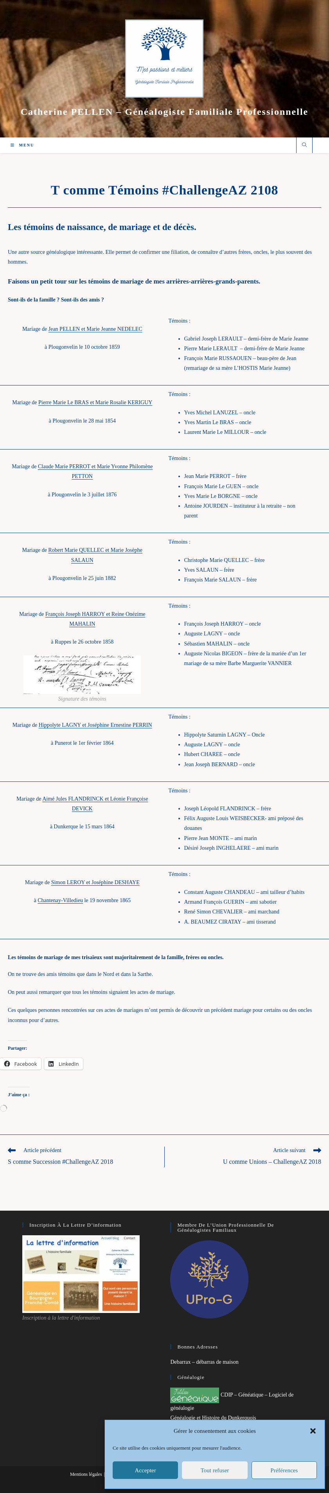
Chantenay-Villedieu (60, 900)
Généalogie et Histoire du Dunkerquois (213, 1418)
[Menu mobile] (22, 145)
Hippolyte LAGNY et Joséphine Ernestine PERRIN (95, 725)
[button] (313, 1431)
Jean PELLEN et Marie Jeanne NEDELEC (95, 329)
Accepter (145, 1470)
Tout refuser (215, 1470)
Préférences (284, 1470)
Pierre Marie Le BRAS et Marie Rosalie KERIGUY (95, 402)
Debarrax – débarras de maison (204, 1362)
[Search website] (304, 145)
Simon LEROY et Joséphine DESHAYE (95, 882)
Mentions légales (86, 1474)
